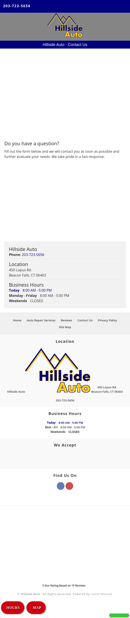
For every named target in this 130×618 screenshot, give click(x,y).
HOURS (13, 607)
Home (17, 320)
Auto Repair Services (41, 320)
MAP (36, 607)
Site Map (65, 327)
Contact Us (85, 320)
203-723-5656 (17, 6)
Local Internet (102, 594)
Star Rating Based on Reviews (63, 585)
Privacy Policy (107, 320)
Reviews (66, 320)
